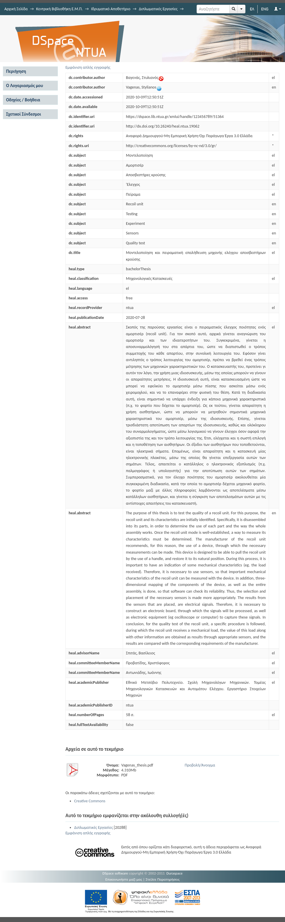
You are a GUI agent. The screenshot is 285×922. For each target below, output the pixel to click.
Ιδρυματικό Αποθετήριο (110, 8)
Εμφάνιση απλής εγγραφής (88, 67)
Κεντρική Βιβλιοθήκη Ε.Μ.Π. (59, 8)
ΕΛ (252, 8)
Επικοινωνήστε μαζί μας (123, 879)
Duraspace (174, 873)
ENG (264, 8)
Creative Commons (89, 801)
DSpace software (115, 873)
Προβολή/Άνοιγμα (200, 765)
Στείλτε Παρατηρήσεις (163, 879)
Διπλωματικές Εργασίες (158, 8)
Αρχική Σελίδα (16, 8)
